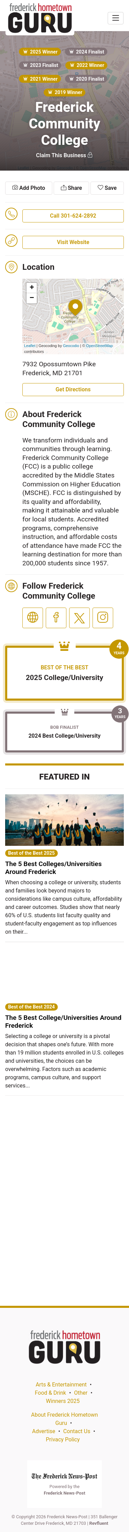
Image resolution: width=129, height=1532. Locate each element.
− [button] (32, 298)
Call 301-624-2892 (73, 215)
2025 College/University (64, 677)
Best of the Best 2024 (31, 1007)
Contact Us (76, 1431)
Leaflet (29, 346)
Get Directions (73, 389)
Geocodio (71, 346)
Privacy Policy (63, 1439)
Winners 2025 (63, 1401)
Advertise (43, 1431)
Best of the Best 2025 (31, 853)
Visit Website (73, 242)
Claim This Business (64, 155)
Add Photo (28, 188)
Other (80, 1393)
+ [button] (32, 288)
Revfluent (98, 1523)
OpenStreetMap (99, 346)
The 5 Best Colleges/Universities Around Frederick (53, 868)
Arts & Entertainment (61, 1384)
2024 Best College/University (65, 736)
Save (107, 188)
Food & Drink (50, 1393)
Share (71, 188)
